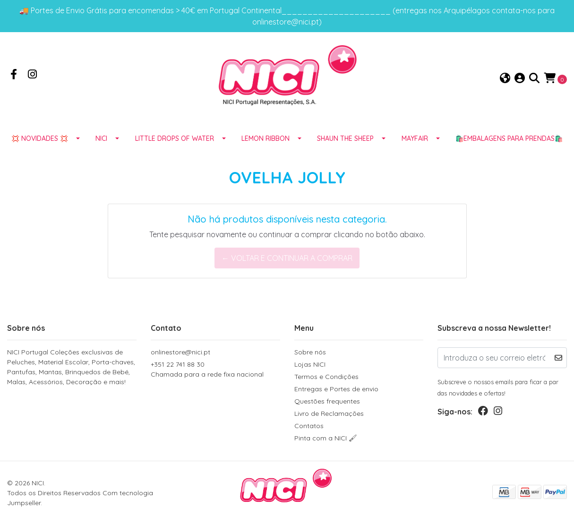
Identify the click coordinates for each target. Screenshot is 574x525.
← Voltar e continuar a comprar (287, 258)
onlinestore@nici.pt (180, 352)
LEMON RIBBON (265, 138)
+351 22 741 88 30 (215, 369)
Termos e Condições (326, 376)
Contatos (309, 426)
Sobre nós (310, 352)
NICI (101, 138)
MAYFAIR (415, 138)
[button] (505, 79)
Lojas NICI (310, 364)
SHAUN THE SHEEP (345, 138)
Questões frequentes (327, 401)
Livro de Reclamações (329, 413)
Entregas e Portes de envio (336, 389)
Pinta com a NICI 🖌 (325, 438)
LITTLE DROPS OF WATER (174, 138)
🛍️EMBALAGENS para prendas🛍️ (509, 138)
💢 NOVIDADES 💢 (39, 138)
